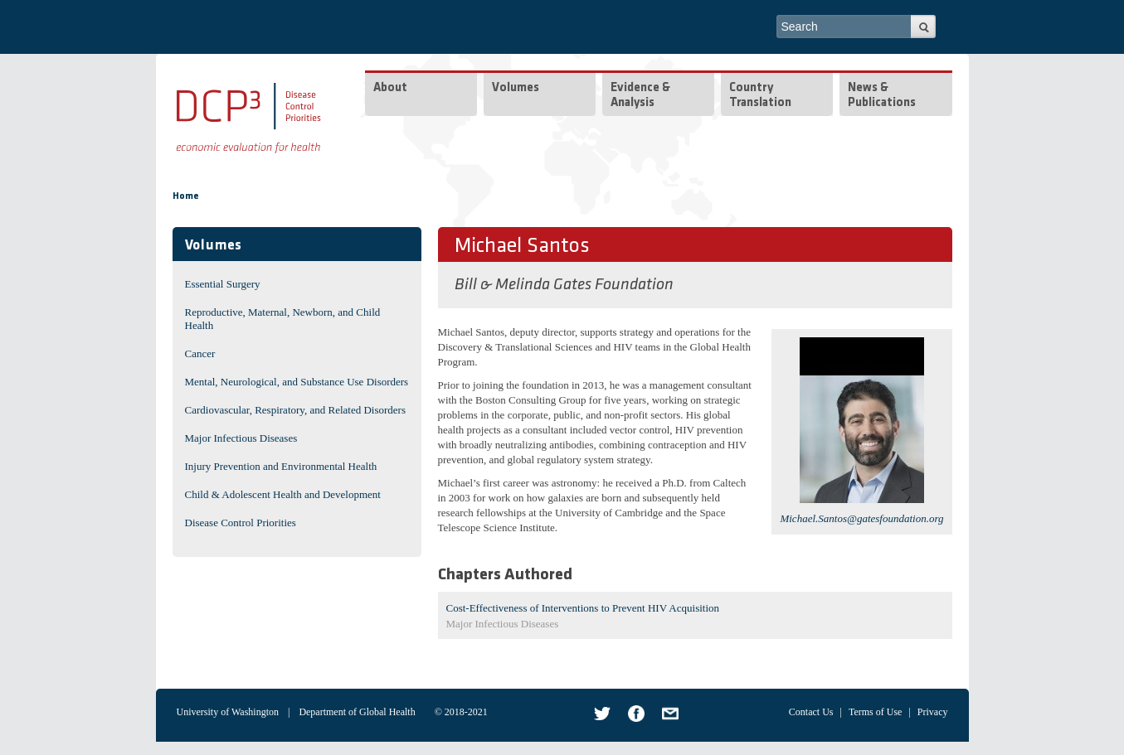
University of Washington (228, 712)
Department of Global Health (357, 712)
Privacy (932, 712)
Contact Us (811, 712)
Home (186, 196)
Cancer (200, 353)
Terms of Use (875, 712)
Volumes (515, 88)
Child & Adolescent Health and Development (283, 494)
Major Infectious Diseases (241, 438)
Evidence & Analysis (640, 95)
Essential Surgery (222, 284)
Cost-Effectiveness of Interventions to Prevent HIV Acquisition (583, 608)
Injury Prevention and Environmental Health (281, 466)
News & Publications (882, 95)
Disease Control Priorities (240, 522)
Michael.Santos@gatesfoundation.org (861, 518)
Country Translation (760, 95)
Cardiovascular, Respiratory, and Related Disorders (295, 410)
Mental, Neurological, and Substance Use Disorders (297, 381)
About (390, 88)
